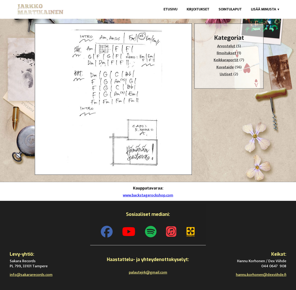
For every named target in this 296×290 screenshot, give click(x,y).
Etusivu (170, 9)
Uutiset (226, 74)
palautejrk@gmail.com (148, 272)
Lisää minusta (263, 9)
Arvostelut (226, 46)
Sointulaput (230, 9)
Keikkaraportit (226, 60)
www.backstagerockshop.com (148, 195)
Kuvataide (225, 67)
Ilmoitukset (226, 53)
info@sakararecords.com (31, 274)
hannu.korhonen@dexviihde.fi (261, 274)
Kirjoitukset (198, 9)
